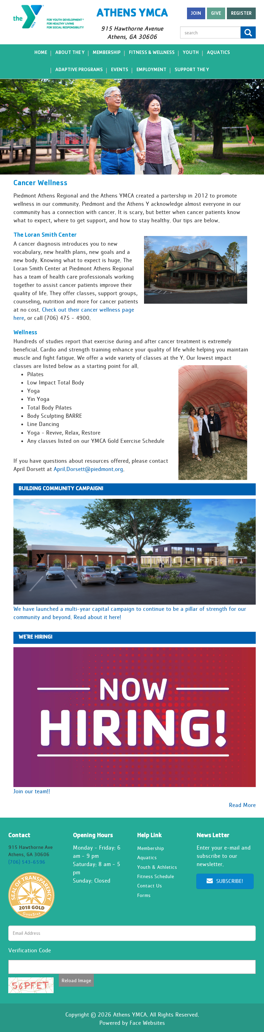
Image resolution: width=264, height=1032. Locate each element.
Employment (151, 70)
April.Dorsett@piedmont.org (88, 468)
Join (196, 13)
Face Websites (147, 1022)
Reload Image (76, 980)
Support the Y (192, 70)
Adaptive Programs (79, 70)
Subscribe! (225, 881)
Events (119, 70)
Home (40, 53)
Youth (191, 53)
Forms (144, 895)
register (241, 13)
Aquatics (218, 53)
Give (216, 13)
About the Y (70, 53)
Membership (107, 53)
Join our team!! (31, 791)
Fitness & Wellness (152, 53)
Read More (242, 804)
